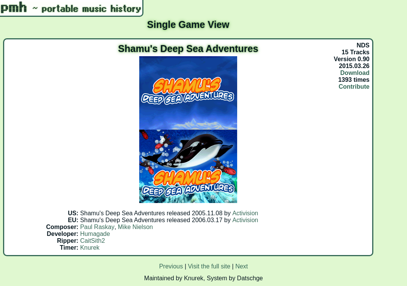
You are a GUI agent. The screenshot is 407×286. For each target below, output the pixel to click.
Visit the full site (209, 266)
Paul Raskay (97, 227)
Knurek (89, 247)
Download (355, 73)
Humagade (95, 234)
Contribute (354, 86)
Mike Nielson (135, 227)
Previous (171, 266)
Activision (245, 213)
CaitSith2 (92, 240)
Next (241, 266)
